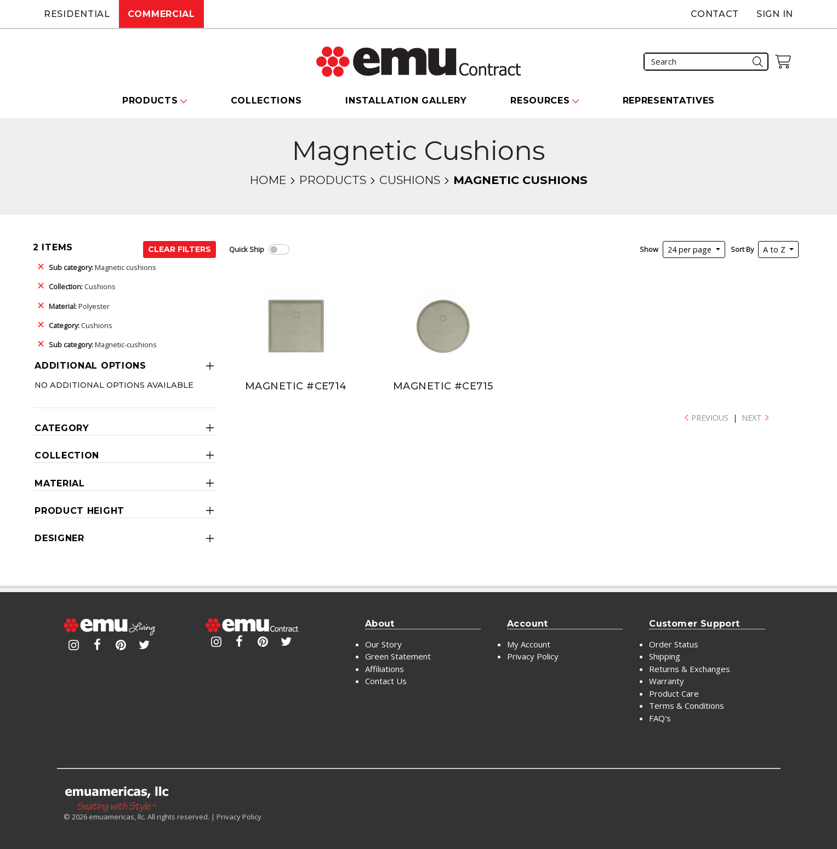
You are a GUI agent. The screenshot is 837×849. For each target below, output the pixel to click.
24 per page (691, 249)
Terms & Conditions (686, 705)
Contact (715, 14)
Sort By (742, 249)
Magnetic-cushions (103, 344)
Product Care (674, 693)
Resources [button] (540, 100)
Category (62, 428)
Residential (77, 14)
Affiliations (384, 668)
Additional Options (90, 365)
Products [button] (150, 100)
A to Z (775, 249)
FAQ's (660, 718)
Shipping (664, 656)
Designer (59, 538)
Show (649, 249)
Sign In (774, 14)
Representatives (669, 100)
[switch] (279, 249)
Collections (266, 100)
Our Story (383, 644)
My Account (528, 644)
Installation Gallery (405, 100)
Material (60, 483)
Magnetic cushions (102, 267)
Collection (67, 455)
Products (332, 180)
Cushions (409, 180)
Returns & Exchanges (689, 668)
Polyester (79, 306)
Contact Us (386, 680)
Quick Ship (246, 249)
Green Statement (398, 656)
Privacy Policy (533, 656)
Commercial (161, 14)
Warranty (666, 680)
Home (268, 180)
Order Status (673, 644)
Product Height (79, 511)
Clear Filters (179, 249)
